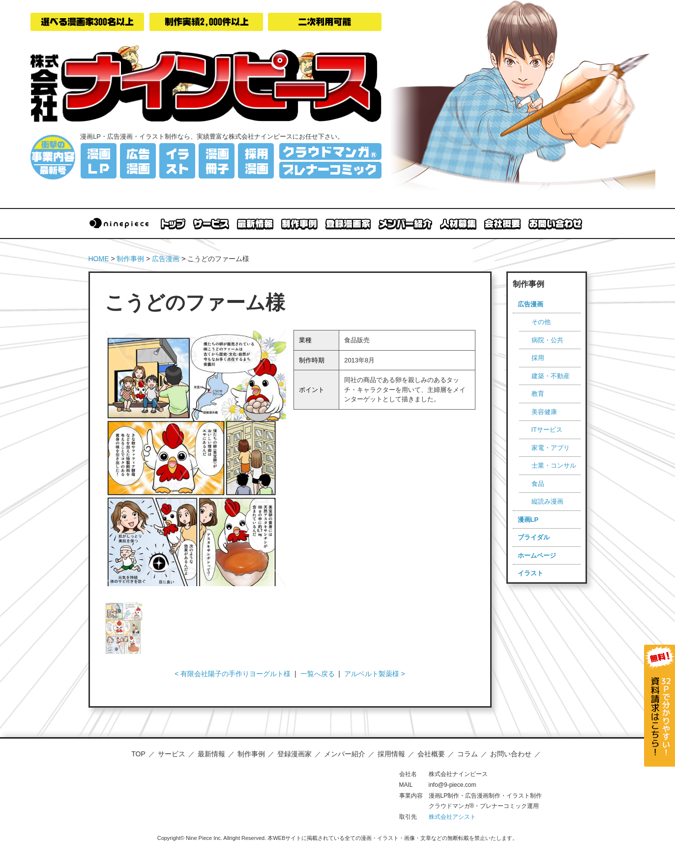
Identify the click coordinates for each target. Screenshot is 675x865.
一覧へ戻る (317, 674)
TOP (138, 754)
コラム (467, 754)
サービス (171, 754)
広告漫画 (165, 259)
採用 (537, 357)
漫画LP (528, 519)
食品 (537, 483)
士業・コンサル (553, 465)
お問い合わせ (510, 754)
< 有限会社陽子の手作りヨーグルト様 (233, 674)
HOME (98, 259)
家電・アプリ (550, 447)
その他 (541, 322)
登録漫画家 (294, 754)
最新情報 (211, 754)
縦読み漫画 (547, 501)
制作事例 (130, 259)
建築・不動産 (550, 376)
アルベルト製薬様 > (374, 674)
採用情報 (391, 754)
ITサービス (547, 429)
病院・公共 (547, 340)
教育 (537, 393)
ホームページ (537, 555)
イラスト (530, 573)
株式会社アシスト (452, 816)
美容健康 (544, 412)
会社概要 (431, 754)
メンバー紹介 (344, 754)
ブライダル (534, 537)
